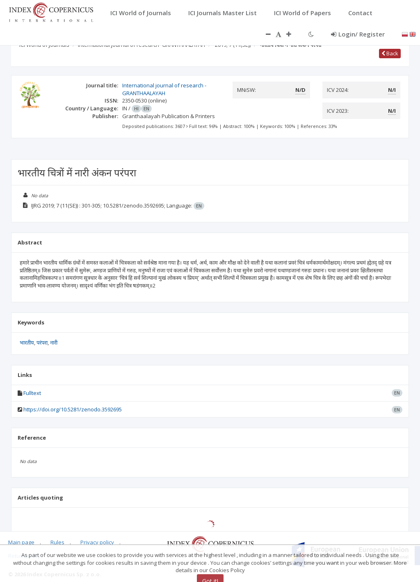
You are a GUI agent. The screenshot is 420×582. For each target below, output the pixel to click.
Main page (21, 542)
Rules (57, 542)
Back (389, 53)
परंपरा (42, 342)
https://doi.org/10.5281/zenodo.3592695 (72, 409)
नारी (53, 342)
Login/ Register (358, 34)
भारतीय (27, 342)
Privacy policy (97, 542)
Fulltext (32, 393)
